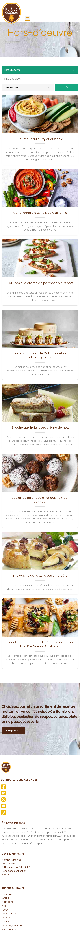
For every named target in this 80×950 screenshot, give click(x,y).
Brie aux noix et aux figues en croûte (40, 590)
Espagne (6, 932)
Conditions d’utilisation (14, 885)
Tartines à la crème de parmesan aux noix (40, 297)
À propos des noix (11, 874)
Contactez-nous (11, 878)
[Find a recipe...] (40, 93)
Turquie (5, 936)
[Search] (66, 102)
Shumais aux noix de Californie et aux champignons (40, 370)
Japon (5, 924)
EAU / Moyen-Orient (12, 940)
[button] (27, 18)
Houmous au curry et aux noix (40, 153)
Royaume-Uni (9, 944)
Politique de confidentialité (16, 881)
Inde (4, 920)
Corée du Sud (9, 928)
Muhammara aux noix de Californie (40, 227)
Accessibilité (8, 889)
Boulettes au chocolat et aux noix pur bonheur (40, 514)
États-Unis (7, 908)
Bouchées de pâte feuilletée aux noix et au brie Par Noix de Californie (40, 659)
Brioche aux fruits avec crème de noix (40, 442)
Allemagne (7, 916)
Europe (5, 912)
